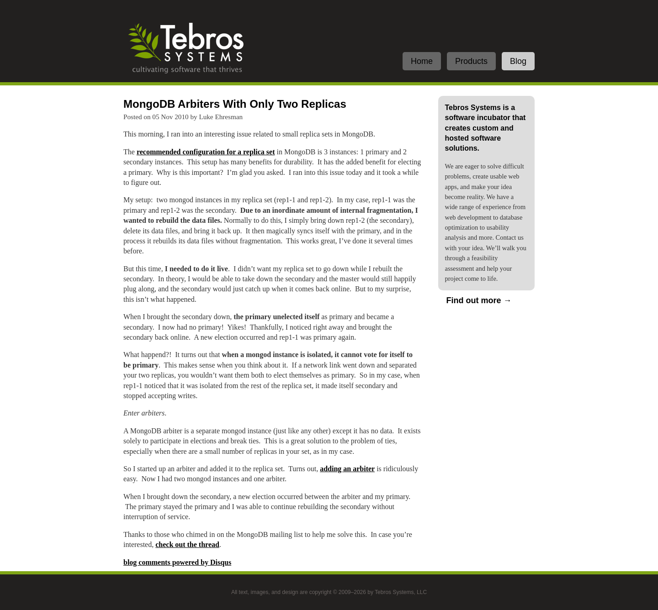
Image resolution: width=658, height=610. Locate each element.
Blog (518, 61)
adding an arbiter (347, 469)
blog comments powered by (177, 562)
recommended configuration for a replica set (206, 152)
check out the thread (187, 544)
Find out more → (479, 300)
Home (422, 61)
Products (471, 61)
